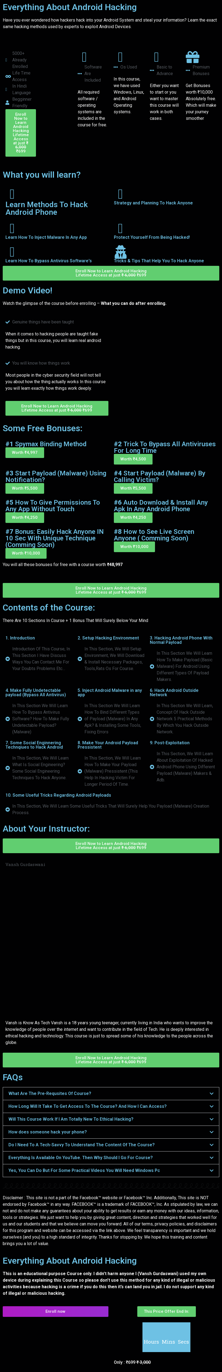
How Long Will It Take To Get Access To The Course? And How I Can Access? (87, 1106)
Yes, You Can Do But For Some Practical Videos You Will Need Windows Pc (84, 1170)
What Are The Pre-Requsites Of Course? (49, 1093)
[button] (24, 452)
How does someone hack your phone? (47, 1132)
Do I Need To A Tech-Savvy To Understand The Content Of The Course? (81, 1144)
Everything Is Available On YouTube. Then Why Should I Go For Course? (80, 1157)
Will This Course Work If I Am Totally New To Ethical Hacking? (70, 1119)
